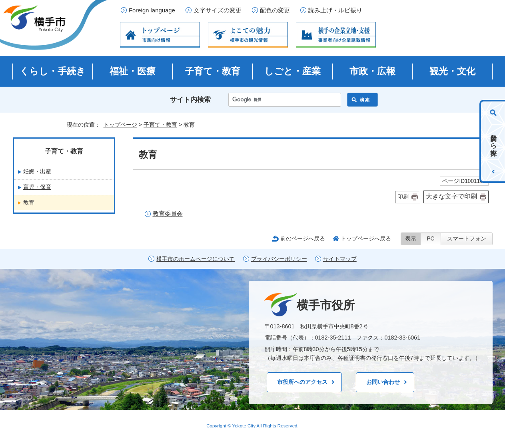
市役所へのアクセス (302, 382)
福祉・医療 (133, 71)
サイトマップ (340, 259)
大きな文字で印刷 (451, 196)
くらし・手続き (53, 71)
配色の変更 (275, 10)
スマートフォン (466, 239)
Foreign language (152, 10)
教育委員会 (168, 213)
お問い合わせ (383, 382)
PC (430, 239)
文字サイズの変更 (218, 10)
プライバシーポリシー (279, 259)
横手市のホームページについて (195, 259)
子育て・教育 (212, 71)
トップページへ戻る (366, 238)
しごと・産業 (292, 71)
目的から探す (493, 141)
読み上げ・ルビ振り (335, 10)
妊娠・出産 (37, 171)
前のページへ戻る (302, 238)
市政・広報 (372, 71)
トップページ (120, 124)
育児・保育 (37, 187)
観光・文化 (452, 71)
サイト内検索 (190, 99)
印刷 (403, 197)
